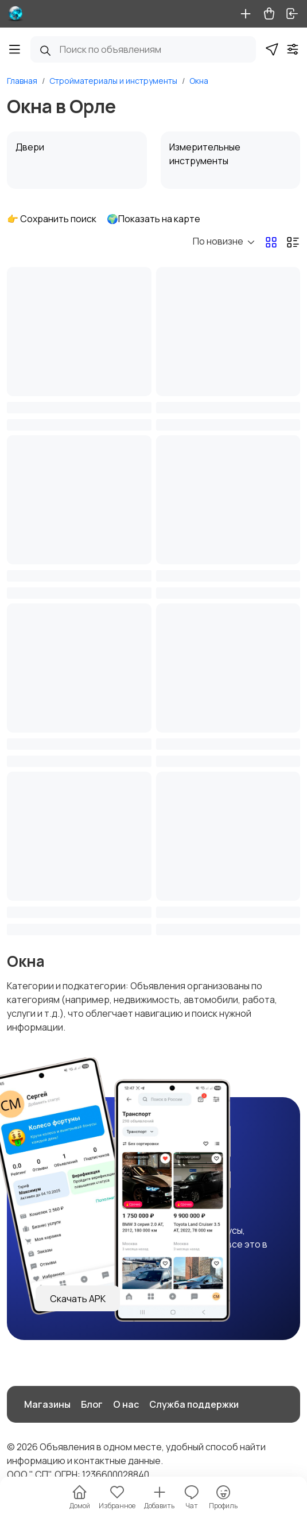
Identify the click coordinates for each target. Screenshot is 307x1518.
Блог (92, 1404)
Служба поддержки (194, 1404)
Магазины (47, 1404)
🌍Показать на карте (153, 218)
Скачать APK (78, 1298)
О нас (126, 1404)
